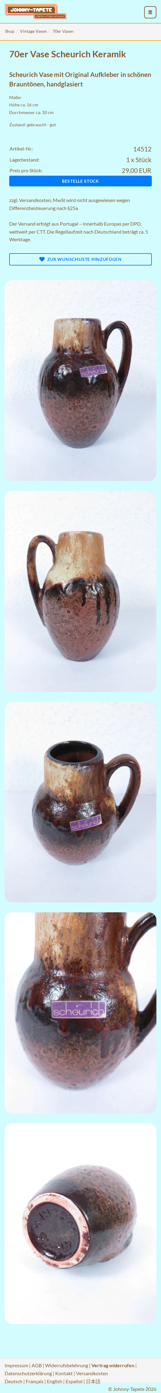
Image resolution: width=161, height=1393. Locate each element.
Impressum (16, 1365)
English (54, 1381)
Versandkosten (35, 200)
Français (35, 1381)
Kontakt (64, 1373)
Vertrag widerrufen (112, 1365)
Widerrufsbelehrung (66, 1365)
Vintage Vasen (33, 31)
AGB (37, 1365)
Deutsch (13, 1381)
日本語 (93, 1381)
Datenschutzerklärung (28, 1373)
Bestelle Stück (80, 181)
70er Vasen (63, 31)
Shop (9, 31)
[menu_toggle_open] (150, 12)
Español (74, 1381)
